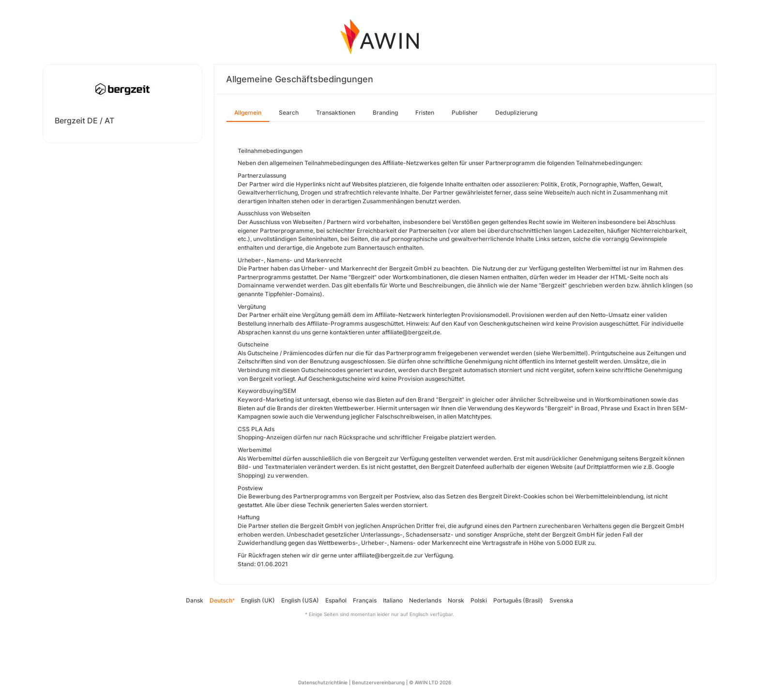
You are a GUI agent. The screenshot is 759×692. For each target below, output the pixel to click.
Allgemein (247, 112)
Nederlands (425, 600)
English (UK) (258, 600)
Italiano (393, 600)
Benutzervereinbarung (378, 682)
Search (289, 112)
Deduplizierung (516, 112)
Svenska (561, 600)
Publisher (465, 112)
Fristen (424, 112)
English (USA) (300, 600)
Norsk (456, 600)
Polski (479, 600)
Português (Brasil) (518, 600)
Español (336, 600)
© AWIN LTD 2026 (430, 682)
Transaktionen (335, 112)
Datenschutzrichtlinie (323, 682)
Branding (385, 112)
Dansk (194, 600)
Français (365, 600)
